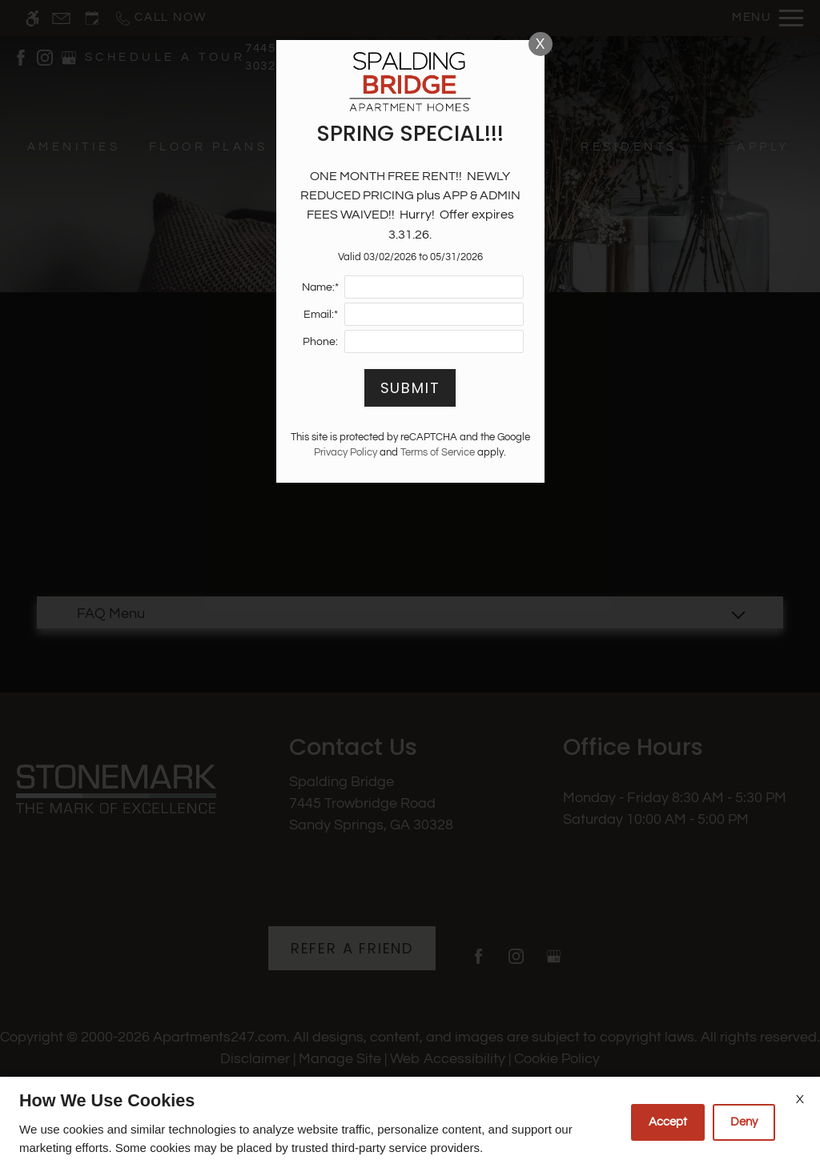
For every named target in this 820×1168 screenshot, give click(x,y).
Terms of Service (437, 453)
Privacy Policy (345, 453)
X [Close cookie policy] (800, 1099)
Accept (668, 1122)
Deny (744, 1122)
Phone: (320, 341)
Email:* (320, 314)
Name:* (320, 287)
